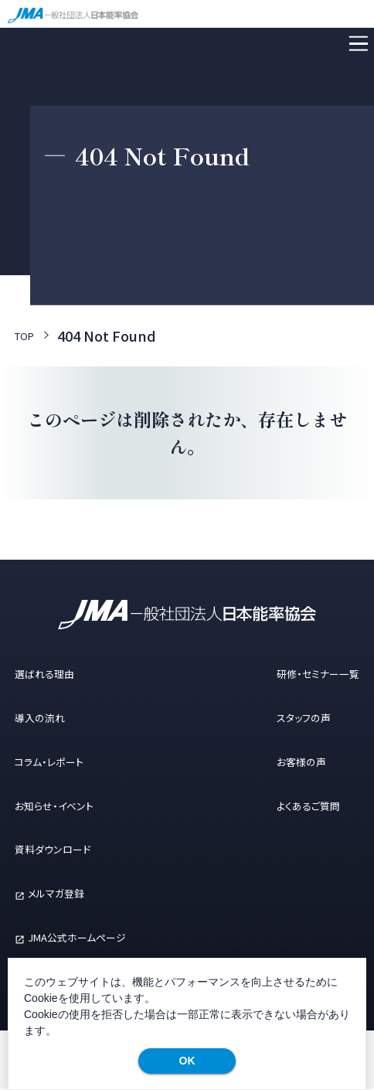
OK (187, 1060)
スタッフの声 (278, 717)
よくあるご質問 (285, 805)
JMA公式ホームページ (107, 937)
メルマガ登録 (76, 893)
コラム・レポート (65, 761)
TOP (29, 336)
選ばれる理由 (58, 673)
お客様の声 (275, 761)
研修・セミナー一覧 (299, 673)
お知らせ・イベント (72, 805)
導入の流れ (51, 717)
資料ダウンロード (69, 849)
